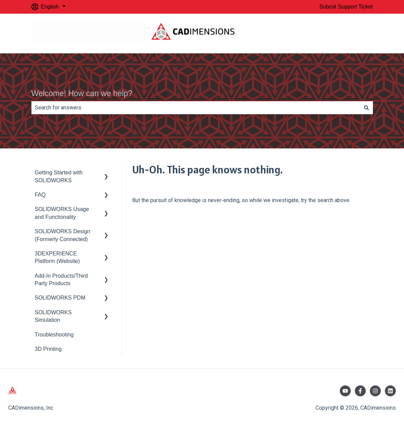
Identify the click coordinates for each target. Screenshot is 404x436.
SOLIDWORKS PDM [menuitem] (60, 298)
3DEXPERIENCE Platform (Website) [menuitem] (57, 257)
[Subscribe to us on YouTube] (345, 390)
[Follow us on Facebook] (360, 390)
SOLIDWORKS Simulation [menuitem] (53, 316)
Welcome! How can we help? (82, 93)
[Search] (366, 107)
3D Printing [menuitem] (48, 349)
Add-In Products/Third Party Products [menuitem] (61, 279)
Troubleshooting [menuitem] (54, 335)
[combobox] (195, 107)
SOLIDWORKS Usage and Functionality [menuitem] (62, 213)
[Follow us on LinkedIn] (390, 390)
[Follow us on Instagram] (375, 390)
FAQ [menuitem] (40, 195)
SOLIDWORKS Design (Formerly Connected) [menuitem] (62, 235)
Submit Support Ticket (346, 7)
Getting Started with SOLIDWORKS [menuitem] (59, 176)
